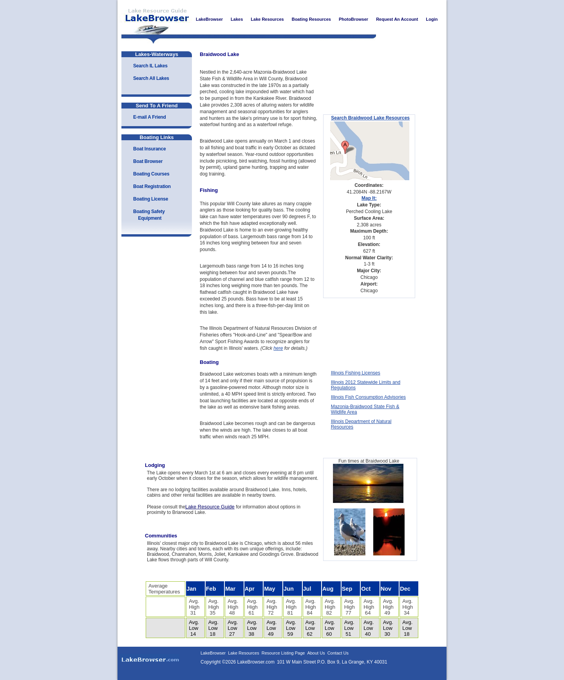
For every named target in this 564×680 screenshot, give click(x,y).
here (278, 348)
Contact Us (338, 653)
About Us (316, 653)
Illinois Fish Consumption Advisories (368, 397)
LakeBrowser (155, 19)
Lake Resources (243, 653)
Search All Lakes (151, 78)
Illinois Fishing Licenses (355, 373)
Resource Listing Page (283, 653)
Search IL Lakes (150, 66)
